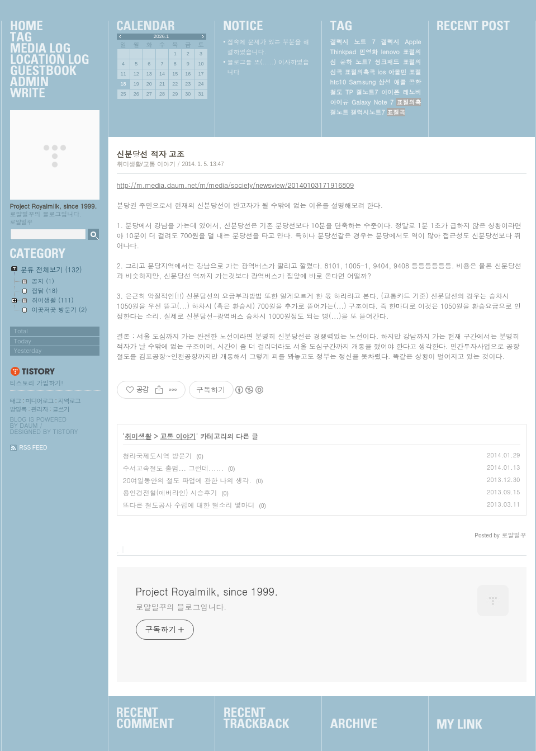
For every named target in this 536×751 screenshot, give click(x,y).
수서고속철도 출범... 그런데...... (173, 468)
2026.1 (161, 36)
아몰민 (397, 72)
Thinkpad (343, 52)
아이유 (339, 102)
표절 (415, 72)
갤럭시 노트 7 (353, 41)
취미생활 (138, 436)
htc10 (338, 82)
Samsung (362, 82)
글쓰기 (61, 409)
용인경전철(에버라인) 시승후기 (170, 492)
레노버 (411, 92)
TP (349, 92)
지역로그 (69, 400)
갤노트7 (367, 92)
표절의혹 (408, 102)
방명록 (18, 409)
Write (49, 93)
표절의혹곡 (360, 72)
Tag (49, 37)
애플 (399, 82)
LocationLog (49, 59)
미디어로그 (40, 400)
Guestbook (49, 71)
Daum (28, 425)
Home (49, 26)
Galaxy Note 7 (372, 102)
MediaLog (49, 48)
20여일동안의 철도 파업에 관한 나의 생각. (187, 480)
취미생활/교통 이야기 (146, 163)
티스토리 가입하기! (36, 383)
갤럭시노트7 (367, 112)
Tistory (65, 431)
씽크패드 (386, 62)
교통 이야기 (178, 436)
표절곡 (396, 112)
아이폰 (390, 92)
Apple (413, 41)
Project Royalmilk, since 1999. (53, 206)
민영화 (368, 52)
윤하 (346, 62)
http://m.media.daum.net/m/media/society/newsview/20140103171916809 (235, 185)
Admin (49, 82)
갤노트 (339, 112)
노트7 (363, 62)
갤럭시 (390, 41)
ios (382, 72)
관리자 (39, 409)
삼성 (384, 82)
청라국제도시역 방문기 (157, 455)
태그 (15, 400)
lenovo (390, 52)
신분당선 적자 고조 (150, 153)
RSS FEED (34, 448)
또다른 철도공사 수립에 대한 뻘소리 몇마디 (189, 504)
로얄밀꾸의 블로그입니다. (181, 606)
